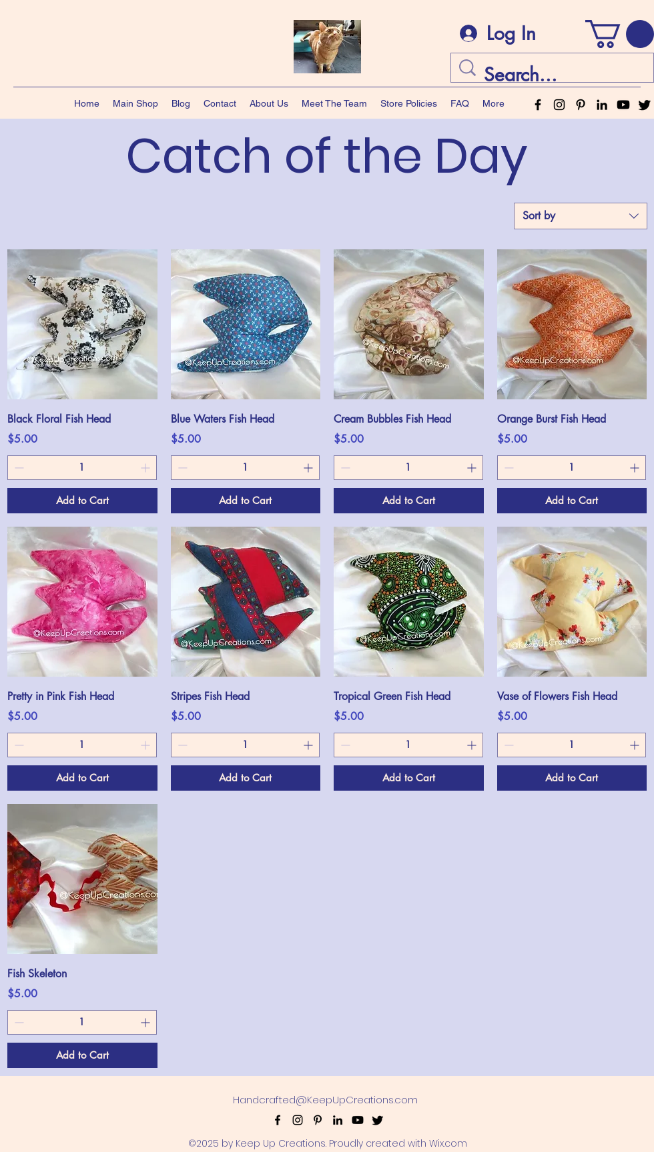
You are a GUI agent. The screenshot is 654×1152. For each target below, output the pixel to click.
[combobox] (580, 216)
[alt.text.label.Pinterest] (580, 104)
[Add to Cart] (82, 501)
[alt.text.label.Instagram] (559, 104)
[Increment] (146, 467)
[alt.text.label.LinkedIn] (602, 104)
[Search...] (554, 75)
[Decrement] (17, 467)
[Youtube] (623, 104)
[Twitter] (644, 104)
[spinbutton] (82, 467)
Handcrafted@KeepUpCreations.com (325, 1100)
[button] (619, 34)
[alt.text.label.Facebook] (538, 104)
